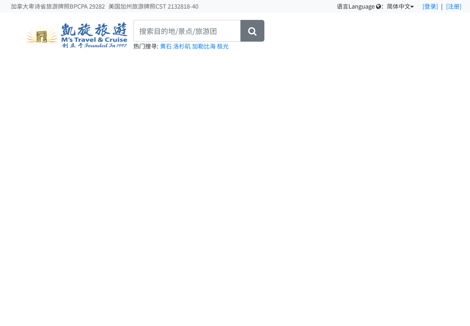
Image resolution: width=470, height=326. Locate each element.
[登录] (430, 6)
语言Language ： (375, 6)
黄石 (166, 46)
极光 (223, 46)
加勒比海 (204, 46)
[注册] (453, 6)
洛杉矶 (182, 46)
